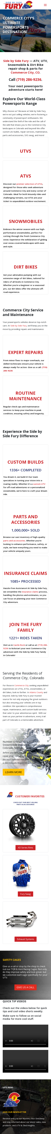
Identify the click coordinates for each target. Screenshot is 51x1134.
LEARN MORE (13, 772)
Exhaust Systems (25, 939)
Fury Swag (25, 894)
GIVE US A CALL (25, 987)
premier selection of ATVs (29, 184)
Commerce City (21, 685)
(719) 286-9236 (28, 79)
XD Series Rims (25, 847)
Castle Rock (19, 645)
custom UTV (39, 484)
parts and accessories (14, 540)
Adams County (36, 692)
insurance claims (30, 591)
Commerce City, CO (25, 72)
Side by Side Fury (16, 61)
